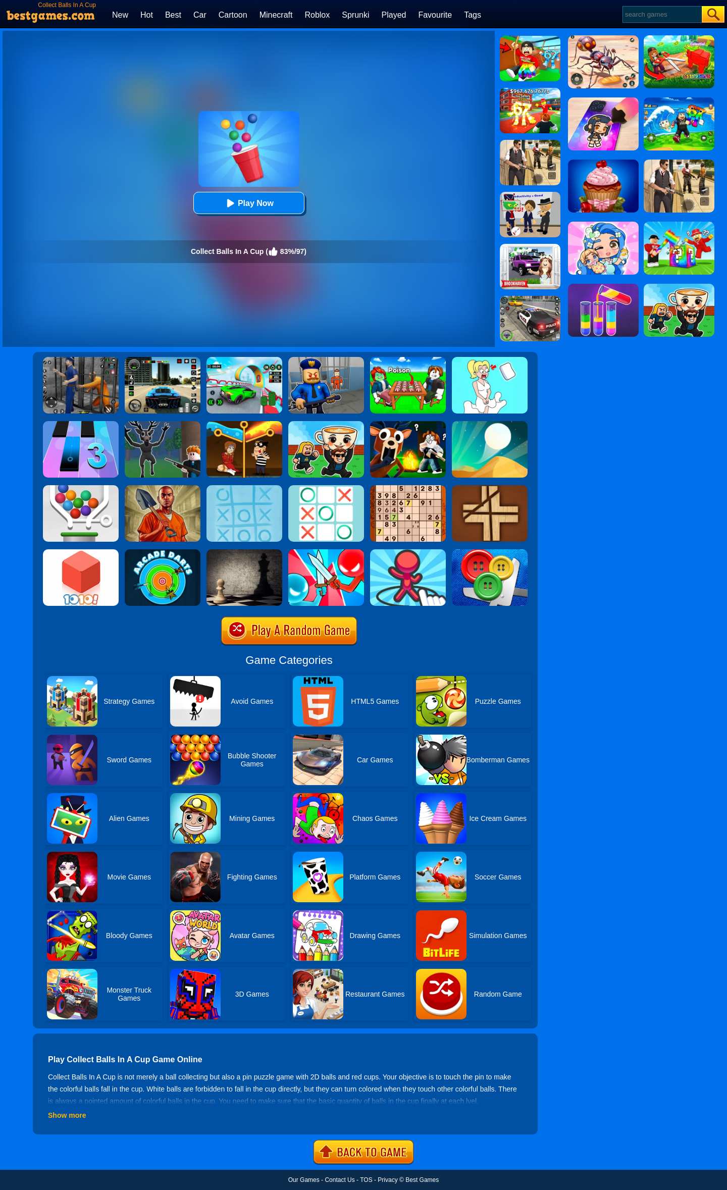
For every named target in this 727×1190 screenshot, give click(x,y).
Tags (472, 15)
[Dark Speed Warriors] (244, 360)
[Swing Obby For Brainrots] (530, 39)
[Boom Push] (326, 552)
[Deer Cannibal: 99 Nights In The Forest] (162, 424)
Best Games (422, 1179)
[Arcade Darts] (162, 552)
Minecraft (276, 15)
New (120, 15)
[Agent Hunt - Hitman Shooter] (530, 143)
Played (394, 15)
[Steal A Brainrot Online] (326, 424)
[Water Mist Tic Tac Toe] (244, 488)
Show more (67, 1115)
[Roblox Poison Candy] (408, 360)
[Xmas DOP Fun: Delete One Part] (490, 360)
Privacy (387, 1179)
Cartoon (233, 15)
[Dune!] (490, 424)
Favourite (435, 15)
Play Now (249, 203)
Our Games (304, 1179)
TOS (366, 1179)
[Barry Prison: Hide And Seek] (326, 360)
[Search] (661, 14)
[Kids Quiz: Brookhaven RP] (530, 247)
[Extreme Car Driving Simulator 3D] (162, 360)
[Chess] (244, 552)
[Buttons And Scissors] (490, 552)
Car (199, 15)
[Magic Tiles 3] (81, 424)
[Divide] (490, 488)
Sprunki (355, 15)
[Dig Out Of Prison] (162, 488)
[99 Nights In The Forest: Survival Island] (408, 424)
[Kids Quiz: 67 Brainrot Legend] (530, 91)
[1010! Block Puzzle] (81, 552)
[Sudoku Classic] (408, 488)
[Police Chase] (530, 299)
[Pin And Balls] (81, 488)
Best (173, 15)
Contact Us (339, 1179)
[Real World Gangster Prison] (81, 360)
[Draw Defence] (408, 552)
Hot (146, 15)
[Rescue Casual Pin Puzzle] (244, 424)
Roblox (317, 15)
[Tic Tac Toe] (326, 488)
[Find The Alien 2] (530, 195)
